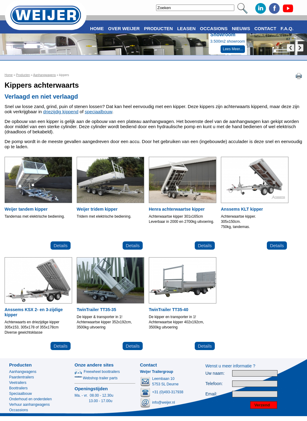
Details (61, 245)
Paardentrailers (21, 377)
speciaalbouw (98, 111)
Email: (211, 394)
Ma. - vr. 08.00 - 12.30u (94, 395)
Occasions (214, 28)
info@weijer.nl (163, 402)
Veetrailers (17, 383)
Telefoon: (214, 383)
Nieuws (241, 28)
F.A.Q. (287, 28)
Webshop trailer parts (96, 378)
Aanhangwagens (44, 75)
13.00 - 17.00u (93, 401)
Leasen (186, 28)
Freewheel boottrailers (97, 372)
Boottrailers (18, 388)
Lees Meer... (233, 49)
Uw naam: (215, 373)
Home (9, 75)
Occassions (18, 410)
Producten (23, 75)
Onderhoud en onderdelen (30, 399)
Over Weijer (124, 28)
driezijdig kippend (60, 111)
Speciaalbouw (20, 393)
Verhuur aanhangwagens (29, 404)
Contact (265, 28)
